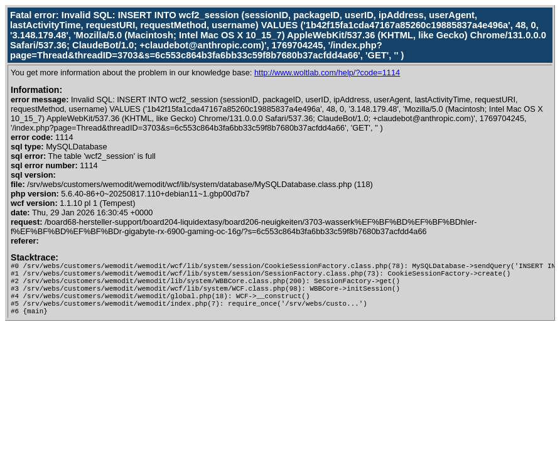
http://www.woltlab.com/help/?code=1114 (327, 72)
